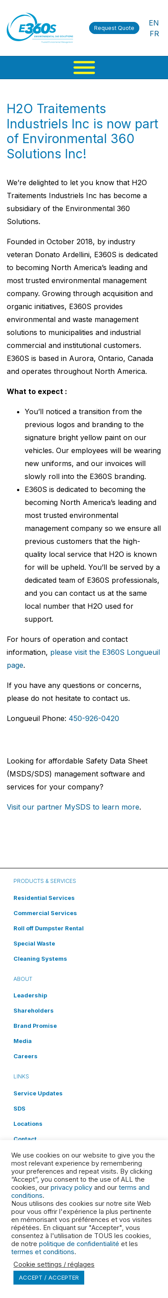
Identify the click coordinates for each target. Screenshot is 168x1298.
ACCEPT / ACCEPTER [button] (49, 1277)
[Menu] (84, 67)
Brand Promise (35, 1025)
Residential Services (44, 898)
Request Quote (114, 28)
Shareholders (33, 1010)
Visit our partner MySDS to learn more (73, 806)
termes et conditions (42, 1252)
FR (154, 33)
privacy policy (71, 1187)
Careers (25, 1056)
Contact (25, 1139)
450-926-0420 (94, 718)
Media (22, 1041)
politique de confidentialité (79, 1244)
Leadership (30, 995)
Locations (28, 1123)
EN (154, 22)
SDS (19, 1108)
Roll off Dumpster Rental (48, 928)
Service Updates (38, 1093)
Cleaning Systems (40, 958)
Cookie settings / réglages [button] (54, 1264)
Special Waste (34, 943)
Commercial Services (45, 913)
